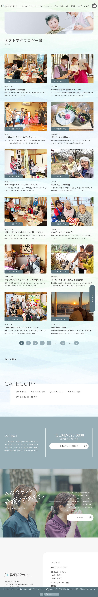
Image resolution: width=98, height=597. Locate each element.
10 (63, 343)
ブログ (80, 6)
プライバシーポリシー (51, 594)
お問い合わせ (94, 5)
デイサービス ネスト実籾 (60, 583)
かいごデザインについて (29, 6)
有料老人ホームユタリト (45, 6)
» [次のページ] (76, 343)
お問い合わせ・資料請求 (69, 446)
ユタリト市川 (59, 392)
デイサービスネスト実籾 (61, 6)
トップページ (55, 563)
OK (41, 594)
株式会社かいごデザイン (10, 5)
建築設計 (73, 6)
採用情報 (92, 298)
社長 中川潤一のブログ (28, 397)
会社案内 (86, 6)
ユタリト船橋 (40, 392)
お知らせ (23, 392)
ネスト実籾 (76, 392)
